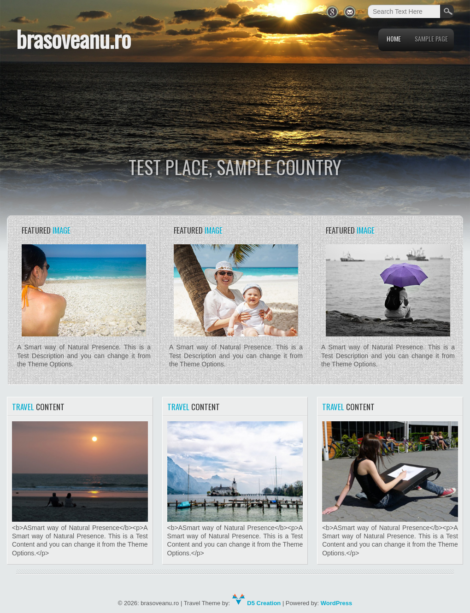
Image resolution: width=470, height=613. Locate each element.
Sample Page (431, 38)
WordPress (336, 603)
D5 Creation (256, 603)
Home (394, 38)
